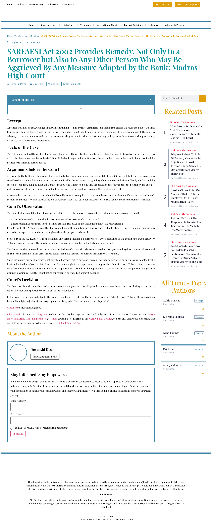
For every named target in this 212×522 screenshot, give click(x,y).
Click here (12, 307)
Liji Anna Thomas (173, 316)
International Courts (107, 25)
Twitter (53, 318)
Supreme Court (49, 25)
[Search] (202, 98)
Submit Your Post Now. (70, 322)
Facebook (41, 318)
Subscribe (18, 433)
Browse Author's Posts (45, 356)
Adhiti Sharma (171, 300)
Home (31, 25)
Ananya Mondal (172, 365)
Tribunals (85, 25)
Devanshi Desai (179, 142)
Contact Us (68, 4)
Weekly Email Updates (100, 318)
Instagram (19, 318)
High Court (68, 25)
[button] (150, 100)
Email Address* (18, 401)
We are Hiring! (36, 4)
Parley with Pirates (174, 25)
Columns (153, 25)
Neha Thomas (171, 333)
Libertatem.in (14, 314)
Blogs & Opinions (133, 25)
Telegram (42, 314)
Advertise (53, 4)
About (9, 4)
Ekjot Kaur (169, 349)
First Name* (16, 414)
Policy (20, 4)
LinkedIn (30, 318)
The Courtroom (21, 36)
